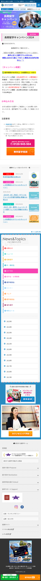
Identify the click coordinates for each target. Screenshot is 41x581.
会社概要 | (8, 566)
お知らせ (8, 248)
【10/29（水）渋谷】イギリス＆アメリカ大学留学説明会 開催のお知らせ (15, 197)
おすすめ (8, 271)
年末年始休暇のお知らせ (12, 177)
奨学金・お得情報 (11, 276)
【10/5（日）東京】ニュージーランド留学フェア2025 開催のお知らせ (15, 209)
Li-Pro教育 (6, 534)
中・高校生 (9, 265)
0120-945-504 (30, 5)
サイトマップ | (23, 568)
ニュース (8, 254)
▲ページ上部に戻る (36, 231)
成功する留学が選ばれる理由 (13, 461)
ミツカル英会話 (8, 529)
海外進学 (8, 305)
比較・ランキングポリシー (12, 514)
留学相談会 (9, 299)
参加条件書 (9, 124)
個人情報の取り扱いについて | (25, 566)
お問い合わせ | (14, 566)
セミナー (8, 288)
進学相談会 (9, 282)
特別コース (9, 310)
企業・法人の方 (8, 519)
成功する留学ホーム (20, 443)
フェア (7, 293)
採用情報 (29, 568)
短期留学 (8, 259)
